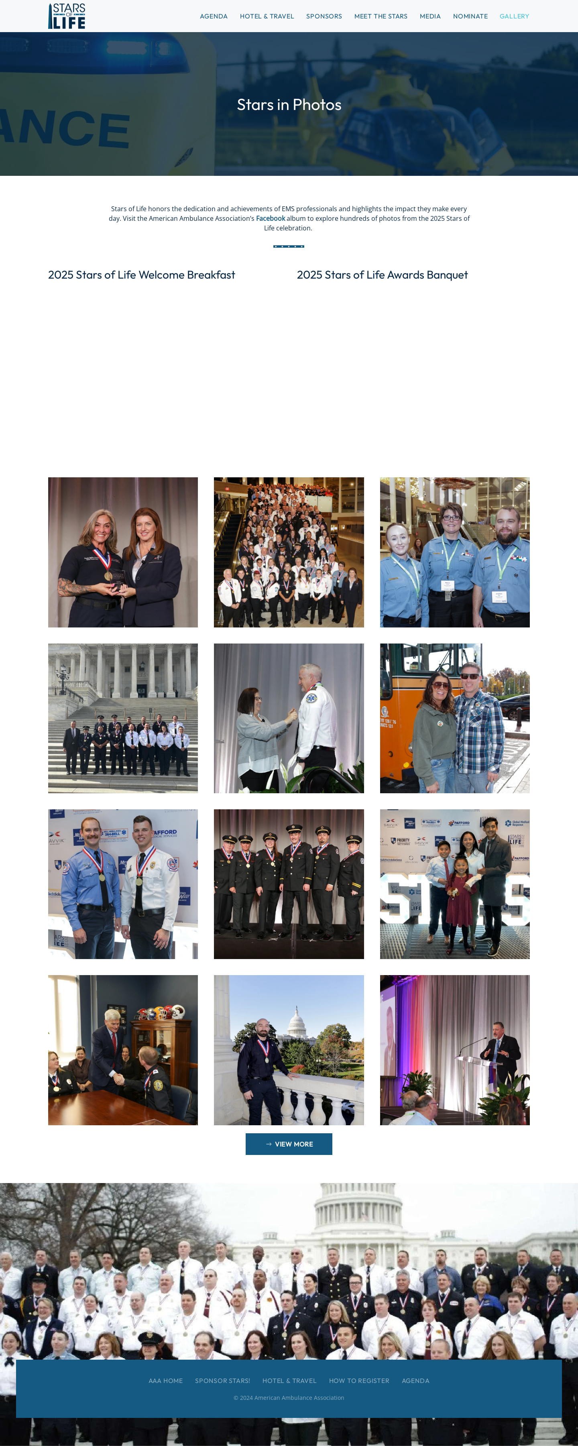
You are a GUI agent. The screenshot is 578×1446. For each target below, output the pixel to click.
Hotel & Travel (267, 16)
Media (430, 16)
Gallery (515, 16)
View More (289, 1144)
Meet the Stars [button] (381, 16)
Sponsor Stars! (222, 1381)
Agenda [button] (214, 16)
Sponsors (324, 16)
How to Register (359, 1381)
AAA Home (166, 1381)
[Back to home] (66, 16)
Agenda (416, 1381)
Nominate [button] (470, 16)
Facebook (271, 218)
